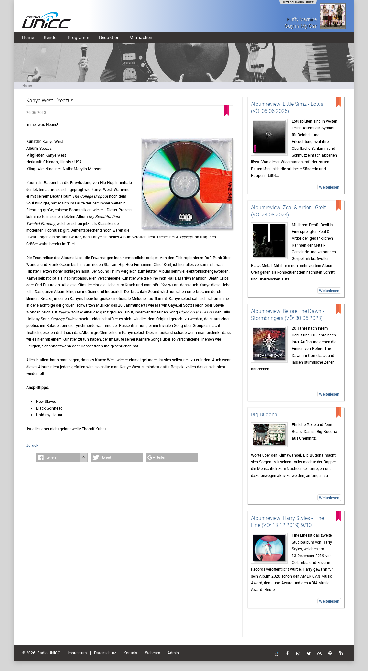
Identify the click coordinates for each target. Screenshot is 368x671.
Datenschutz (105, 652)
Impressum (77, 652)
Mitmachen (140, 37)
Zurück (32, 445)
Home (28, 37)
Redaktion (109, 37)
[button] (62, 457)
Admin (173, 652)
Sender (51, 37)
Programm (78, 37)
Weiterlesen (329, 187)
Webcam (152, 652)
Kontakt (130, 652)
